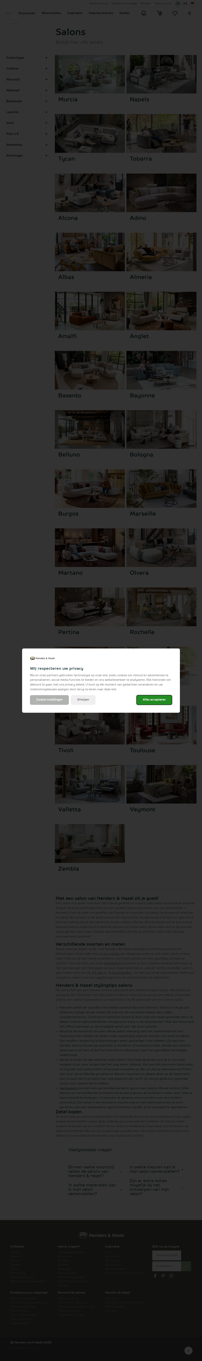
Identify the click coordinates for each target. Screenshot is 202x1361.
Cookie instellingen (49, 699)
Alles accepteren (154, 699)
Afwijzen (83, 699)
